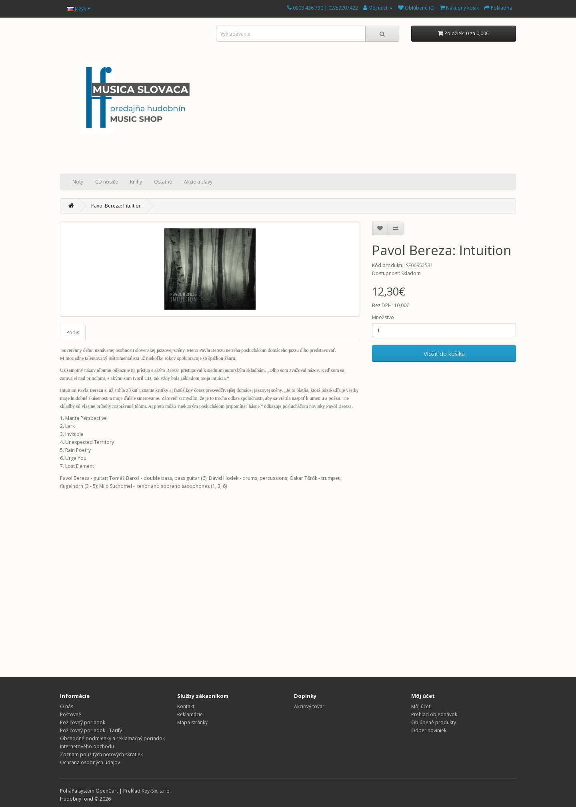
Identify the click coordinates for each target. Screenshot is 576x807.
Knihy (136, 181)
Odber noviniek (428, 730)
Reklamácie (190, 714)
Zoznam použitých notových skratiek (101, 754)
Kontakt (185, 706)
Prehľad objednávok (434, 714)
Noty (77, 181)
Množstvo (383, 317)
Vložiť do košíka (444, 354)
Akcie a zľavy (198, 181)
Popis (72, 332)
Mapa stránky (192, 722)
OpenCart (107, 790)
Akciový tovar (309, 706)
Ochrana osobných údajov (90, 762)
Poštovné (70, 714)
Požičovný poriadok (82, 722)
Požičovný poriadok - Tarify (91, 730)
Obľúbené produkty (433, 722)
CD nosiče (106, 181)
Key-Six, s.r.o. (156, 790)
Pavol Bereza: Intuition (116, 205)
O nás (66, 706)
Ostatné (163, 181)
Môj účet (420, 706)
